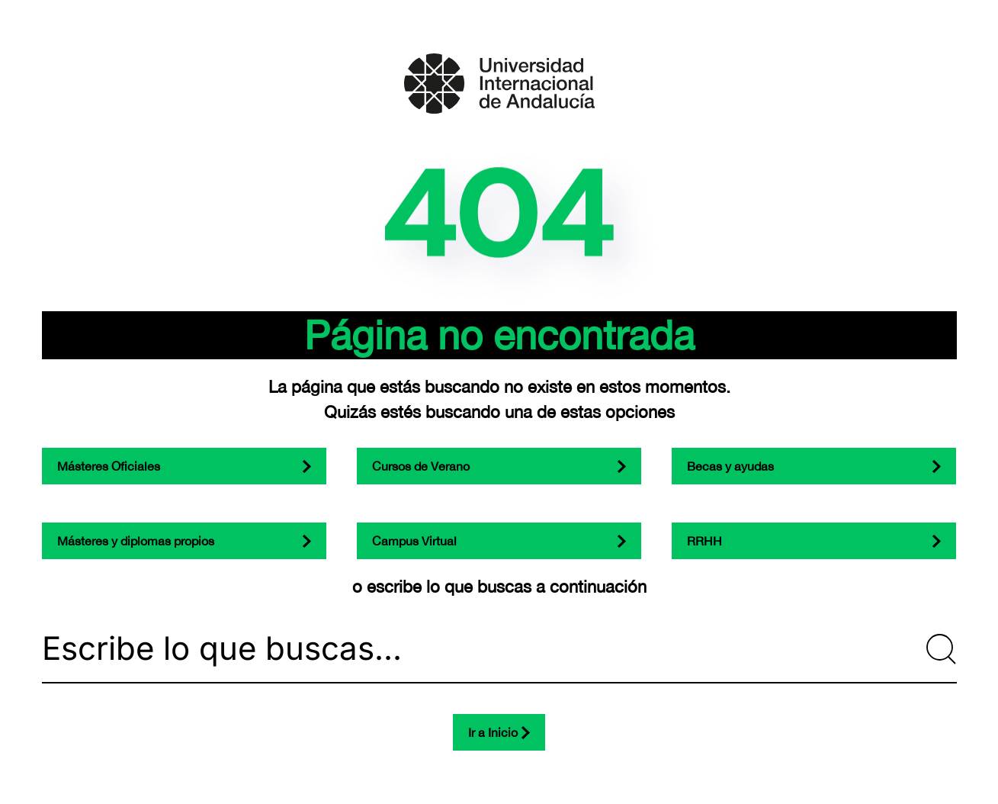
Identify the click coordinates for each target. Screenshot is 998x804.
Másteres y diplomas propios (135, 541)
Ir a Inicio (493, 732)
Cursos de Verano (421, 466)
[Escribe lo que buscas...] (499, 649)
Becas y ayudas (730, 466)
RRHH (704, 541)
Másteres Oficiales (108, 466)
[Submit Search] (941, 649)
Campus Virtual (414, 541)
